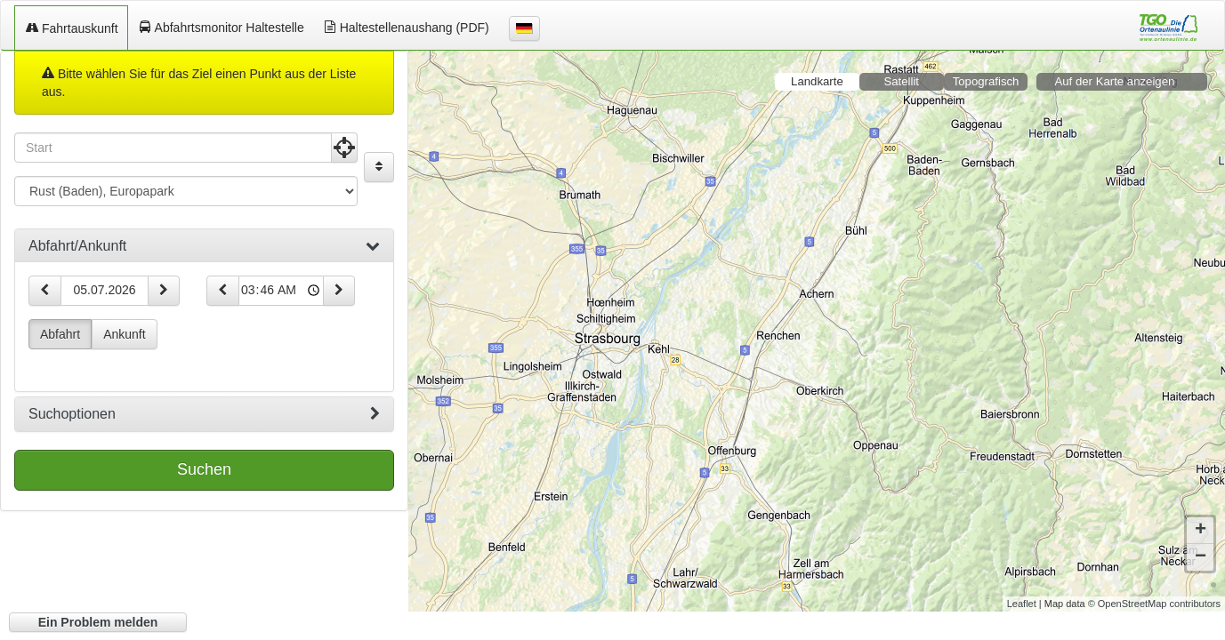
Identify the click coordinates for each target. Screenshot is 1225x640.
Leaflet (1021, 590)
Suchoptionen (204, 414)
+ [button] (1200, 517)
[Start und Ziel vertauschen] (379, 167)
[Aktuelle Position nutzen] (344, 147)
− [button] (1200, 544)
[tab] (204, 246)
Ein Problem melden (98, 622)
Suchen (204, 469)
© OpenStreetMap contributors (1154, 590)
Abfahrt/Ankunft (204, 246)
